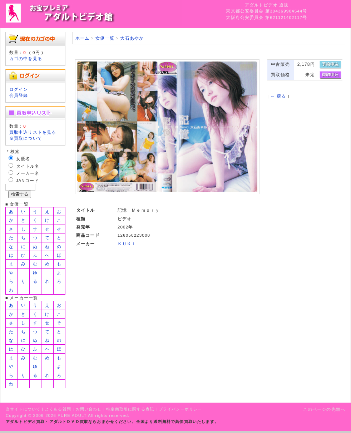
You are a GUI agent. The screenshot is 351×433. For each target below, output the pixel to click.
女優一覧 (104, 38)
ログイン (18, 89)
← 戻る (278, 96)
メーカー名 (28, 173)
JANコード (27, 180)
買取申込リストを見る (32, 132)
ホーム (82, 38)
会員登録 (18, 95)
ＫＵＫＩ (127, 243)
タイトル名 (28, 166)
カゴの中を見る (25, 58)
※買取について (25, 138)
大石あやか (132, 38)
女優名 (23, 158)
